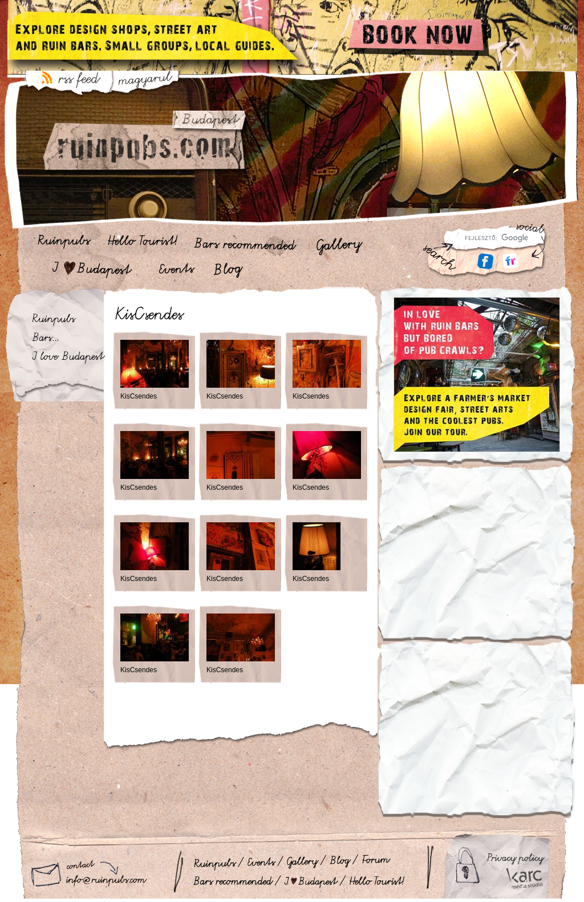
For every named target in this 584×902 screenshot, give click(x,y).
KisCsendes (138, 396)
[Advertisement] (476, 560)
